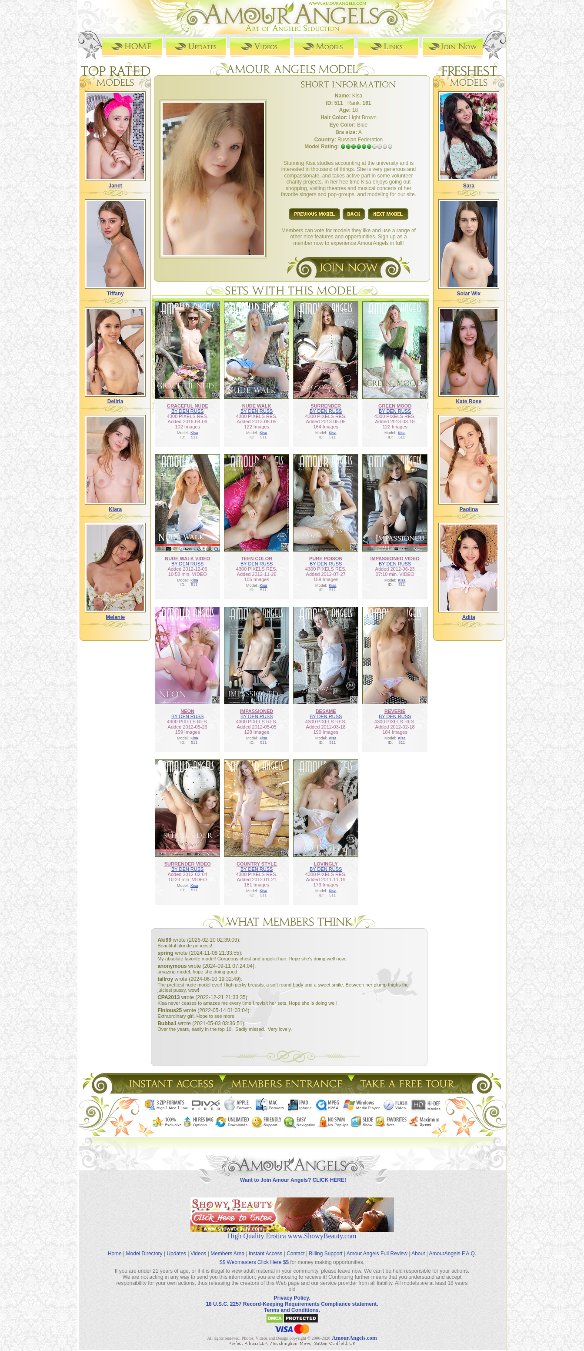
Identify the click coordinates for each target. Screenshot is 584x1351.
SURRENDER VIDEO (187, 863)
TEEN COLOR (256, 558)
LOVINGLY (326, 863)
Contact (295, 1254)
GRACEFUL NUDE (187, 405)
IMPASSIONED (256, 711)
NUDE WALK (256, 405)
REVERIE (394, 711)
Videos (198, 1254)
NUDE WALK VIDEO (187, 558)
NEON (187, 711)
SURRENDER (325, 405)
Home (115, 1254)
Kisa (194, 433)
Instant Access (265, 1254)
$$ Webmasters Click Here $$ (254, 1262)
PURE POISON (325, 558)
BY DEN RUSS (187, 411)
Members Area (227, 1254)
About (418, 1254)
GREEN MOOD (394, 405)
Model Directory (144, 1254)
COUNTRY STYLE (257, 863)
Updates (176, 1254)
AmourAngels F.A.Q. (453, 1254)
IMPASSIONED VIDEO (394, 558)
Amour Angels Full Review (377, 1254)
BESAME (326, 711)
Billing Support (325, 1254)
